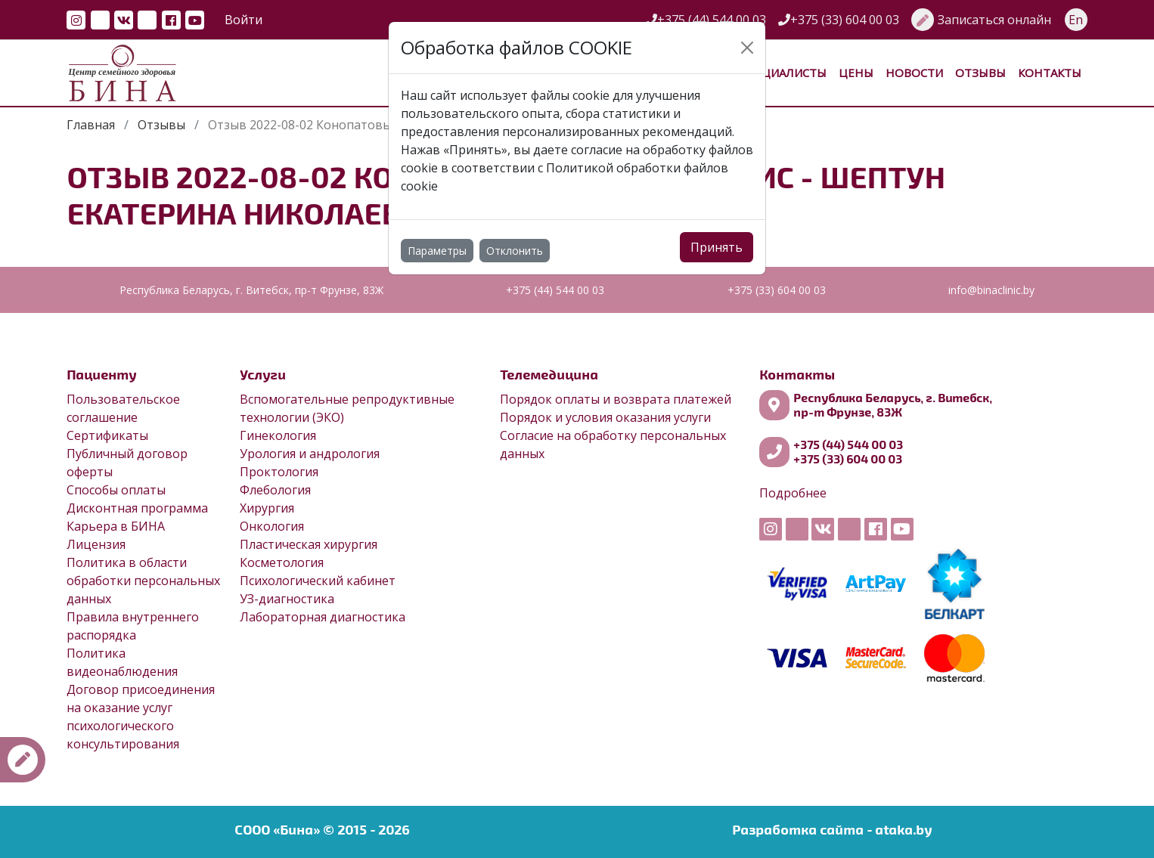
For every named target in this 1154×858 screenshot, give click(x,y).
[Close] (747, 48)
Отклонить (514, 250)
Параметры (437, 250)
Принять (716, 247)
